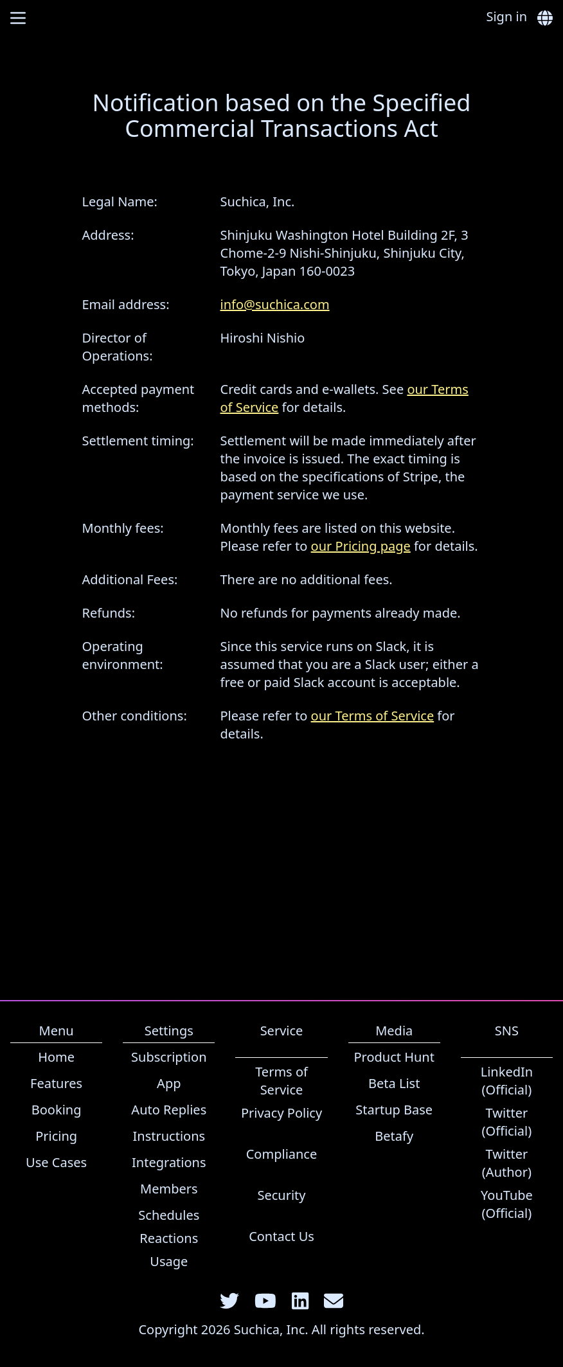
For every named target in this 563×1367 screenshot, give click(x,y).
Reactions (168, 1238)
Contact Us (281, 1236)
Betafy (394, 1136)
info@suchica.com (275, 304)
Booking (56, 1109)
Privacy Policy (281, 1112)
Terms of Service (281, 1080)
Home (56, 1057)
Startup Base (394, 1109)
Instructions (169, 1136)
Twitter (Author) (507, 1163)
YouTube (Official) (507, 1204)
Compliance (281, 1154)
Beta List (394, 1083)
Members (169, 1188)
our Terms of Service (372, 715)
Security (281, 1195)
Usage (169, 1261)
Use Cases (56, 1162)
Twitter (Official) (507, 1121)
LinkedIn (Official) (507, 1080)
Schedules (168, 1215)
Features (56, 1083)
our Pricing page (361, 546)
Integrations (169, 1162)
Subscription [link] (168, 1057)
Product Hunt (393, 1057)
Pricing (56, 1136)
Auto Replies (168, 1109)
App (169, 1083)
